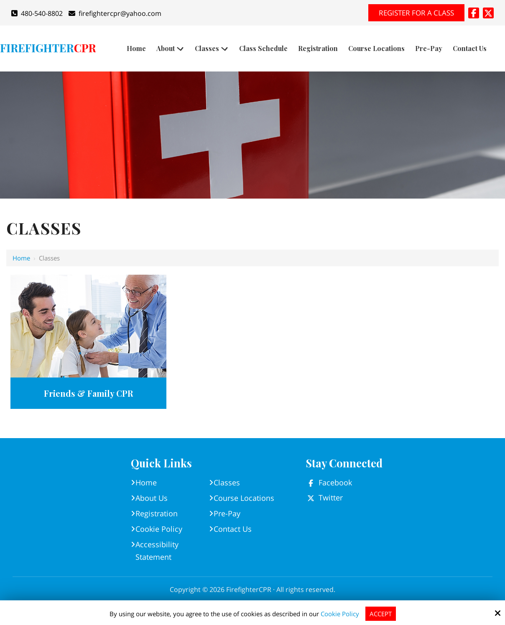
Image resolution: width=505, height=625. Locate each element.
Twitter (331, 497)
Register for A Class (416, 13)
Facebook (335, 482)
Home (21, 258)
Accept (381, 614)
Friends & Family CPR (88, 393)
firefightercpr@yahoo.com (115, 13)
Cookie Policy (340, 613)
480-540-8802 (37, 13)
